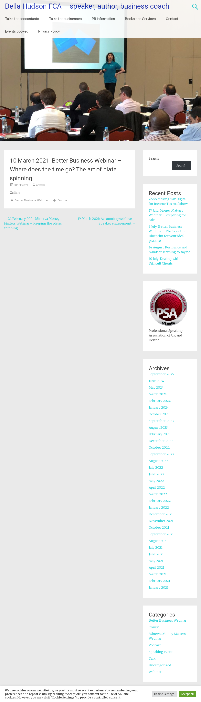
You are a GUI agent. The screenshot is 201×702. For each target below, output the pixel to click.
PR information (103, 19)
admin (40, 185)
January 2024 (159, 407)
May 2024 (156, 387)
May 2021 (156, 561)
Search (154, 158)
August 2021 (158, 541)
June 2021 (156, 554)
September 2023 (161, 421)
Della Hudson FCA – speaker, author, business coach (87, 6)
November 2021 (161, 521)
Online (62, 200)
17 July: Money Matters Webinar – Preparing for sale (167, 215)
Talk (152, 658)
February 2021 (159, 581)
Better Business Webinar (31, 200)
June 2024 (156, 381)
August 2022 (158, 461)
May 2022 (156, 481)
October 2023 (159, 414)
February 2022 (160, 501)
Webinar (155, 672)
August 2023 (158, 427)
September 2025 (161, 374)
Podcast (155, 645)
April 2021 (156, 567)
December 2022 (161, 441)
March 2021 (157, 574)
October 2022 (159, 447)
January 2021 (158, 587)
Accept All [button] (187, 694)
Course (154, 627)
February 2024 (160, 401)
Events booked (16, 31)
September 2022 (161, 454)
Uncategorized (160, 665)
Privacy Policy (49, 31)
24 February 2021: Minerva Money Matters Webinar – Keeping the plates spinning (33, 223)
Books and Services (140, 19)
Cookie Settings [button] (164, 694)
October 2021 (159, 527)
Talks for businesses (65, 19)
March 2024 (158, 394)
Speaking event (161, 652)
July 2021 (156, 547)
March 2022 (158, 494)
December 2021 (161, 514)
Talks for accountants (22, 19)
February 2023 (159, 434)
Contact (172, 19)
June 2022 (156, 474)
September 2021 (161, 534)
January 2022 (159, 507)
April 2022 (157, 487)
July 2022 (156, 467)
